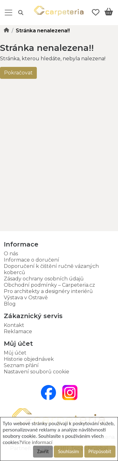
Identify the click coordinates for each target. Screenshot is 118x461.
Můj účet (15, 353)
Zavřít (43, 451)
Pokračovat (18, 73)
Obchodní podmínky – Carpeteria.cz (49, 285)
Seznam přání (21, 365)
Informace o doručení (31, 260)
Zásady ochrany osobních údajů (44, 279)
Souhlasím (68, 451)
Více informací (36, 442)
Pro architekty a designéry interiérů (48, 291)
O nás (11, 254)
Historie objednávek (29, 359)
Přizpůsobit (99, 451)
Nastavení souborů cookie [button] (36, 372)
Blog (10, 304)
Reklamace (18, 331)
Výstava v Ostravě (26, 298)
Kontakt (14, 325)
